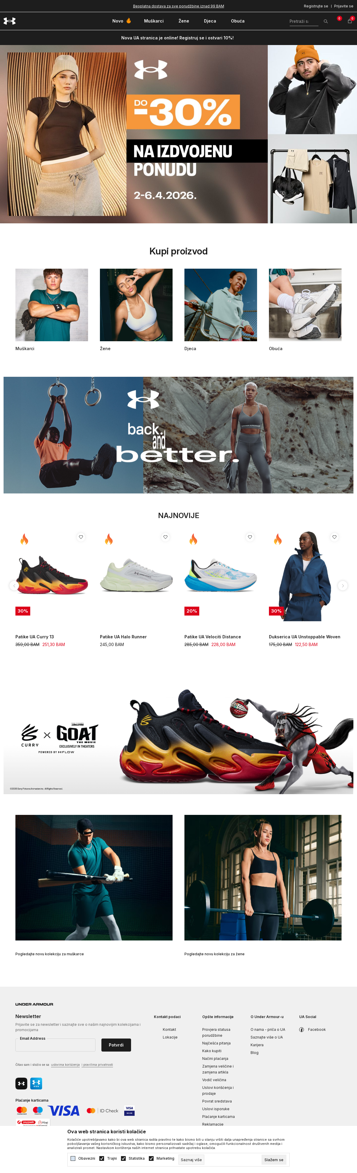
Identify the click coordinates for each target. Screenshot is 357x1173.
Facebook (317, 1029)
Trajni (112, 1158)
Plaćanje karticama (218, 1116)
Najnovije (178, 515)
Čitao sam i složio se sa (64, 1065)
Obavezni (86, 1158)
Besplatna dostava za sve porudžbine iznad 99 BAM (178, 6)
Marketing (165, 1158)
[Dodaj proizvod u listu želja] (81, 537)
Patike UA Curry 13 (34, 636)
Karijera (257, 1045)
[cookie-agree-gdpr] (274, 1160)
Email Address (32, 1038)
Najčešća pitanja (216, 1043)
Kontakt (169, 1029)
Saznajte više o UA (267, 1037)
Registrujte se (316, 6)
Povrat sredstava (217, 1101)
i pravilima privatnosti (97, 1064)
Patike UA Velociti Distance (212, 636)
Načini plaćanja (215, 1058)
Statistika (137, 1158)
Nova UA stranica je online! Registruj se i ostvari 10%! (177, 37)
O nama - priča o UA (268, 1029)
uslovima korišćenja (65, 1064)
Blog (255, 1052)
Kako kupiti (211, 1051)
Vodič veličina (214, 1080)
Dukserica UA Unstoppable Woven (304, 636)
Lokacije (170, 1037)
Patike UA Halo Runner (123, 636)
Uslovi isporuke (216, 1109)
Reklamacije (213, 1124)
